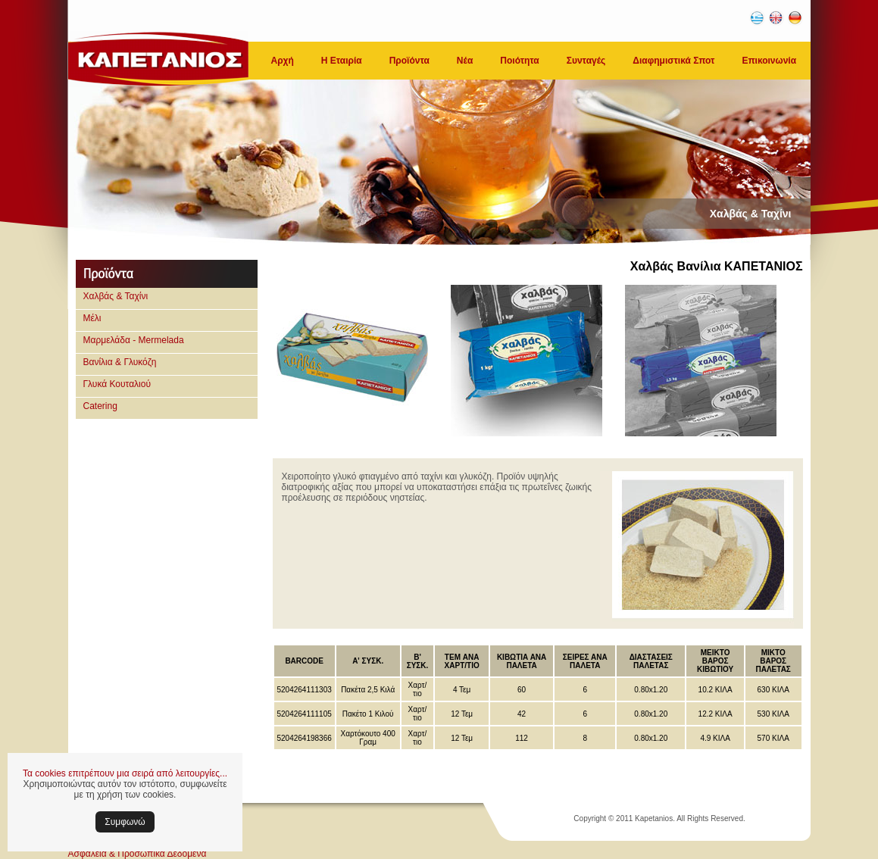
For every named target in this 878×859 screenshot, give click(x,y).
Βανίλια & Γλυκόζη (120, 362)
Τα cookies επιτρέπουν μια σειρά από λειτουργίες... (125, 773)
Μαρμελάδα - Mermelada (133, 340)
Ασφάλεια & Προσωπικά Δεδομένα (137, 853)
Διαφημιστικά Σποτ (673, 60)
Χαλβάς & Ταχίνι (115, 296)
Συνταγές (586, 60)
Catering (100, 406)
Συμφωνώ (125, 822)
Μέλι (92, 318)
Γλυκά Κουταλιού (117, 384)
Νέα (465, 60)
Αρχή (282, 60)
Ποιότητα (519, 60)
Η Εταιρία (341, 60)
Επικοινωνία (769, 60)
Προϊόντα (409, 60)
